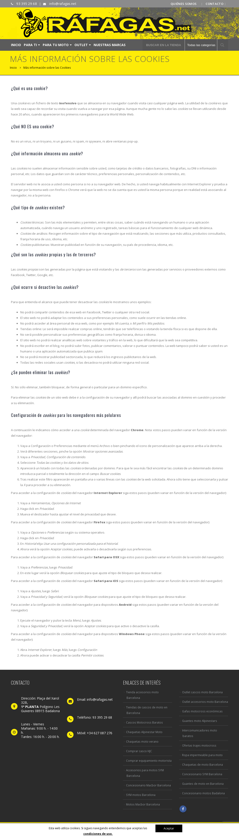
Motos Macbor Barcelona (143, 804)
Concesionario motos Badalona (203, 793)
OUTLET (81, 45)
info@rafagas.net (62, 3)
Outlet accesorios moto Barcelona (205, 702)
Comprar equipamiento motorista (149, 760)
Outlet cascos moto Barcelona (202, 692)
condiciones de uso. (98, 834)
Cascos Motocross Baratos (144, 722)
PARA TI (30, 45)
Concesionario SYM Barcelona (202, 774)
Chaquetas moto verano (142, 741)
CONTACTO (214, 4)
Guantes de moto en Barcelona (203, 783)
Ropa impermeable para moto (202, 755)
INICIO (16, 45)
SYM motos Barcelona (140, 795)
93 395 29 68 (26, 3)
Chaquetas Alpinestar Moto (144, 732)
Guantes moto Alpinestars (199, 721)
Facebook (182, 808)
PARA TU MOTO (56, 45)
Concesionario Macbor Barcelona (148, 785)
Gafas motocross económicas (202, 711)
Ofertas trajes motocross (199, 745)
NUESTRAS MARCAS (110, 45)
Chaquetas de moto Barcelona (202, 764)
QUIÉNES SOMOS (184, 4)
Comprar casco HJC (139, 751)
